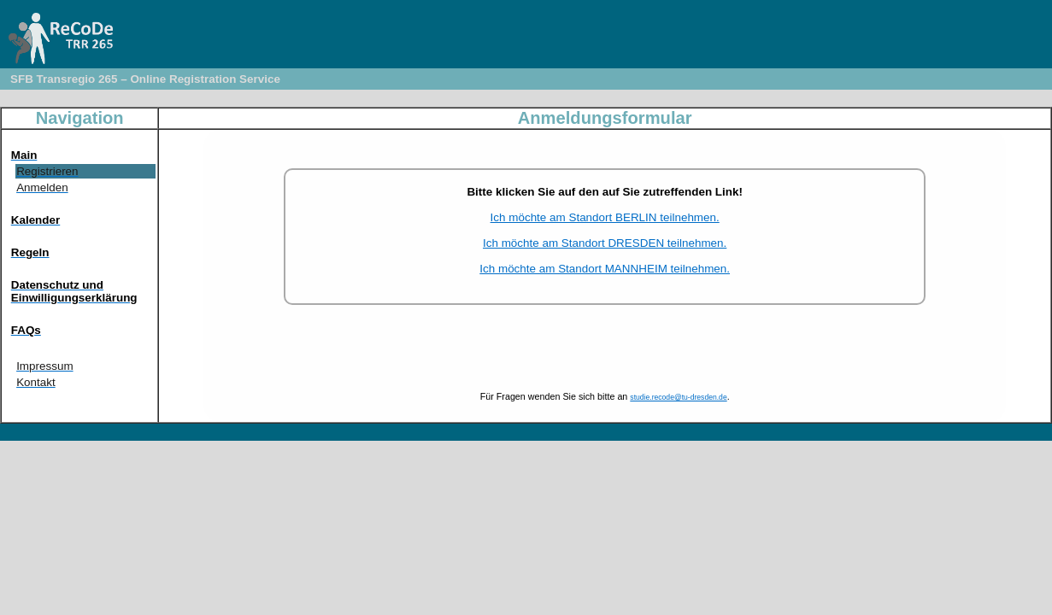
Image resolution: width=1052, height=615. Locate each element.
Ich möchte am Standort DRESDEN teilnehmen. (604, 243)
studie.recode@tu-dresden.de (678, 397)
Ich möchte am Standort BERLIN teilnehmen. (605, 217)
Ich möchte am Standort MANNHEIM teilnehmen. (604, 268)
